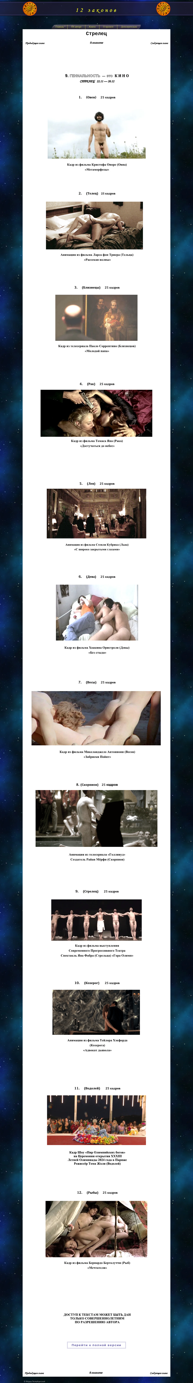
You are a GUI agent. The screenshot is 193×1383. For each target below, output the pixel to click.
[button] (92, 27)
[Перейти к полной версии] (96, 1345)
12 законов (96, 10)
